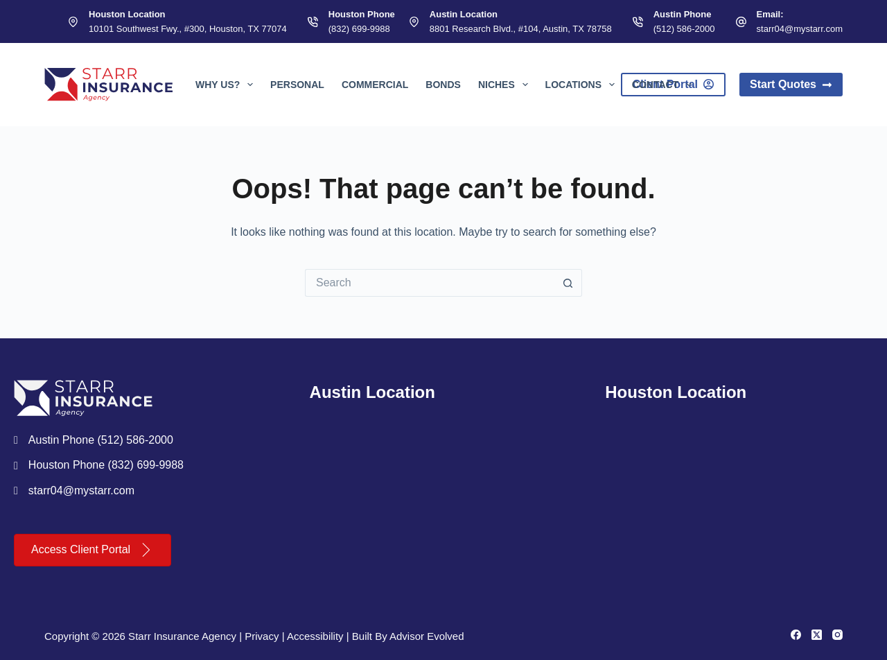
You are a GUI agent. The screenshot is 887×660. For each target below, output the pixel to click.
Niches (506, 84)
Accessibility (315, 636)
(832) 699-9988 (359, 29)
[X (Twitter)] (816, 634)
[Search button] (568, 283)
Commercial (375, 84)
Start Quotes (791, 84)
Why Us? (226, 84)
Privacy (262, 636)
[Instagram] (837, 634)
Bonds (443, 84)
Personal (297, 84)
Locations (582, 84)
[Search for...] (429, 283)
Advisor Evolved (426, 636)
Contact (664, 84)
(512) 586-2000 (684, 29)
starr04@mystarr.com (800, 29)
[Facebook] (796, 634)
